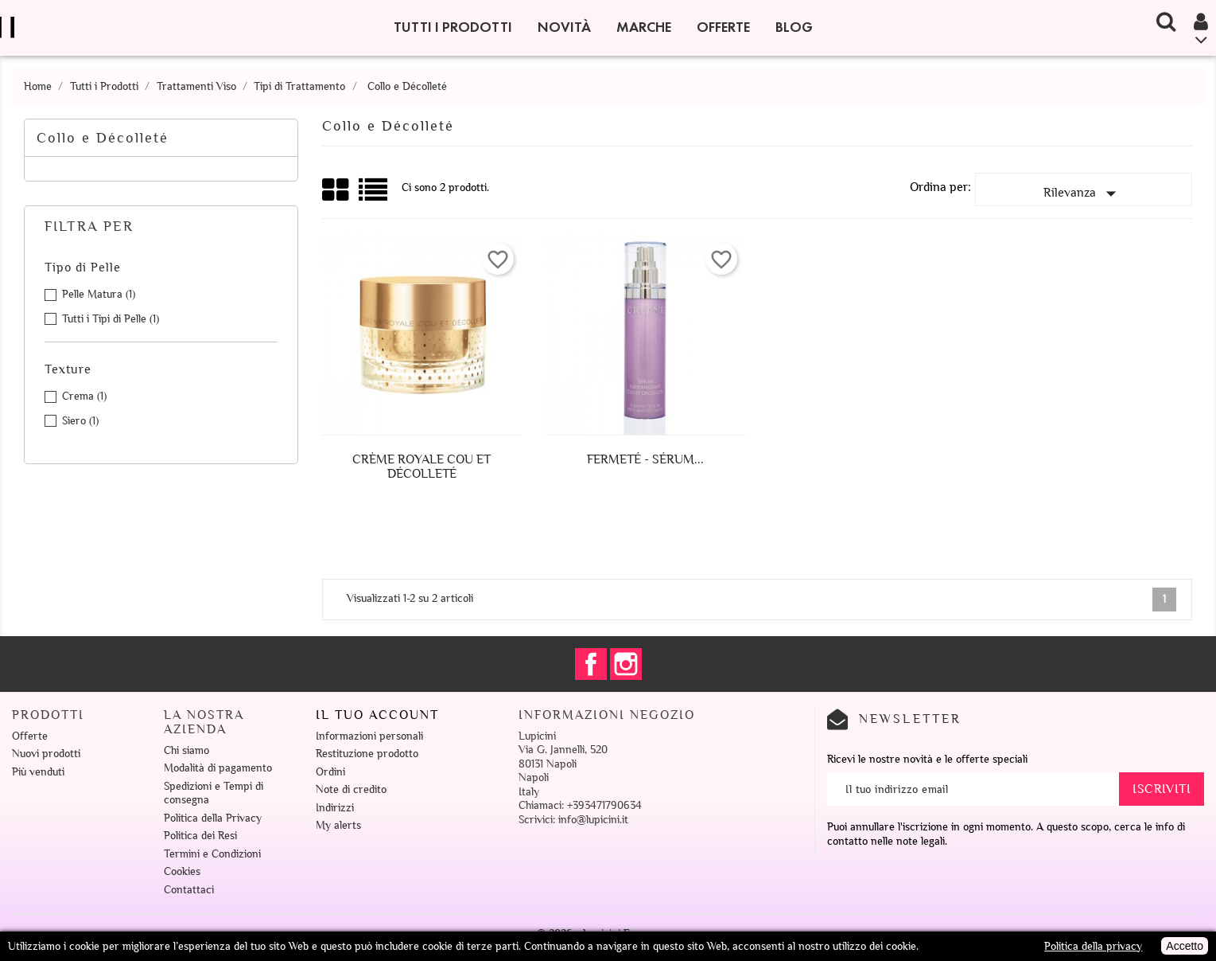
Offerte (723, 27)
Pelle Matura (98, 294)
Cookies (182, 871)
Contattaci (189, 890)
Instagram (626, 664)
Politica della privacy (1093, 946)
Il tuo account (377, 715)
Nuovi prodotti (46, 754)
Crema (84, 396)
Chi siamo (186, 750)
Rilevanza (1083, 193)
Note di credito (351, 789)
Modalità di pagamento (218, 768)
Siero (80, 421)
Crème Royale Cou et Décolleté (421, 466)
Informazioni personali (369, 736)
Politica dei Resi (200, 836)
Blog (794, 27)
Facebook (591, 664)
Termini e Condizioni (212, 854)
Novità (564, 27)
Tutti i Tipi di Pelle (110, 319)
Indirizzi (335, 808)
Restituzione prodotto (367, 754)
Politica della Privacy (213, 818)
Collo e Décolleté (103, 138)
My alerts (338, 825)
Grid (336, 190)
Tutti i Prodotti (453, 27)
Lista (374, 195)
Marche (643, 27)
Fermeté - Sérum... (645, 459)
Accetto (1184, 946)
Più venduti (38, 772)
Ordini (330, 772)
